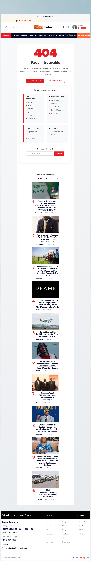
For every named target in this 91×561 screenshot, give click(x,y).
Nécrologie (54, 113)
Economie (38, 212)
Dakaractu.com (66, 542)
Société (29, 105)
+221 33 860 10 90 (25, 529)
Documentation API (57, 132)
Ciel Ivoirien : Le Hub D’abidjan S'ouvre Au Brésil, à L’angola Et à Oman (47, 334)
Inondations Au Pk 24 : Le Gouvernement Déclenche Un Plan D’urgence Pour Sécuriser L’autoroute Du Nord (47, 271)
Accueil (39, 16)
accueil (6, 35)
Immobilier (54, 104)
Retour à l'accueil (35, 80)
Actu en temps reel (48, 16)
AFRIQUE (65, 35)
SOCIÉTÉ (33, 35)
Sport (29, 112)
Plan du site (54, 135)
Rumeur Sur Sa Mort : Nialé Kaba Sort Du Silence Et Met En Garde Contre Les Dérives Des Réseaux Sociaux (47, 460)
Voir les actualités (55, 81)
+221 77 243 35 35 (9, 529)
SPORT (51, 35)
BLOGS (58, 35)
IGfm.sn (48, 530)
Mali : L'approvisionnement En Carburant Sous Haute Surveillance (48, 493)
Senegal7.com (66, 530)
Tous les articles (32, 138)
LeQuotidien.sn (66, 538)
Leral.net (48, 522)
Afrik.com (81, 534)
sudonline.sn (65, 534)
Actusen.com (50, 538)
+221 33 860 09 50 (9, 533)
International (31, 118)
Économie (30, 109)
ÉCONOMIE (24, 35)
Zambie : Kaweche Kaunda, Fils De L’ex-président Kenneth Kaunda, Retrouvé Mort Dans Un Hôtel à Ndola (47, 303)
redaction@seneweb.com (17, 548)
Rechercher (59, 153)
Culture (29, 115)
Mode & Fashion (56, 107)
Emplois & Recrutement (58, 110)
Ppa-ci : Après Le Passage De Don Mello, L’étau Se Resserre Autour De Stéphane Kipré (47, 238)
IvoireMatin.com (83, 526)
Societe (39, 278)
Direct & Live (31, 135)
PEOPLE (73, 35)
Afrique (38, 309)
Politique (30, 102)
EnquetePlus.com (84, 522)
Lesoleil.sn (49, 526)
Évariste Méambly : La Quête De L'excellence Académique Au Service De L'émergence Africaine (47, 428)
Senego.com (65, 522)
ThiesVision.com (66, 526)
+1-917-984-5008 (9, 540)
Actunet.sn (49, 542)
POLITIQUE (15, 35)
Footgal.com (50, 534)
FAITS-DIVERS (42, 35)
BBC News (82, 530)
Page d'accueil (32, 132)
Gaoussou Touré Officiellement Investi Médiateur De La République (47, 396)
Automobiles (55, 100)
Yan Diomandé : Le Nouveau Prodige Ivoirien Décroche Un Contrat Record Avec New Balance (47, 364)
